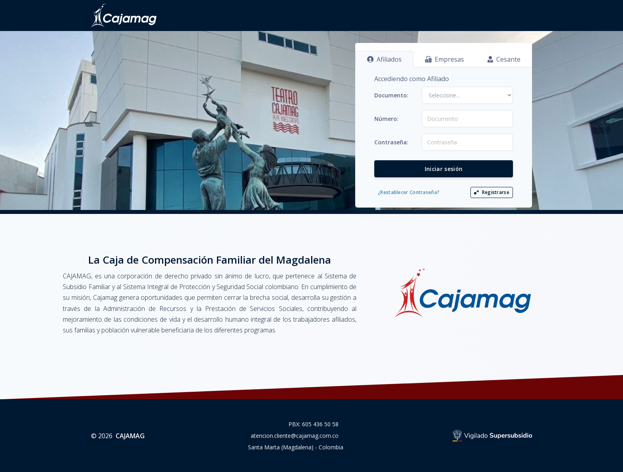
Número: (386, 118)
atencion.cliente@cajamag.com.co (295, 435)
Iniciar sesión (444, 169)
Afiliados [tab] (384, 59)
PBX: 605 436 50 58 (313, 424)
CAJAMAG (130, 435)
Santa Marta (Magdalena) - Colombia (295, 447)
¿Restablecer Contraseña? (408, 192)
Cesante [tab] (504, 59)
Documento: (391, 95)
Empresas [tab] (444, 59)
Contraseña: (391, 142)
